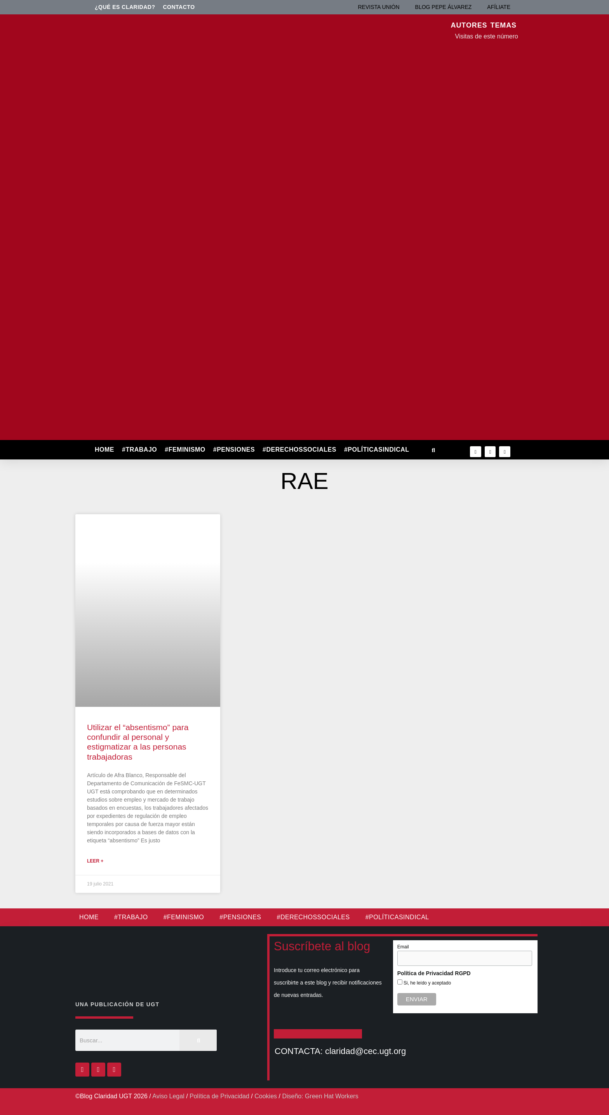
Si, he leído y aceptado (426, 983)
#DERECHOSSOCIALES (299, 449)
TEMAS (504, 25)
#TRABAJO (139, 449)
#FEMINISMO (185, 449)
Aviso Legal (168, 1096)
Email (403, 947)
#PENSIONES (234, 449)
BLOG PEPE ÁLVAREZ (443, 7)
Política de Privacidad (219, 1096)
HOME (104, 449)
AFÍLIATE (498, 7)
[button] (433, 450)
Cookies (265, 1096)
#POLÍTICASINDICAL (376, 449)
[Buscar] (198, 1040)
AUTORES (469, 25)
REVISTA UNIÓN (378, 7)
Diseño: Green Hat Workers (320, 1096)
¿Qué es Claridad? (125, 7)
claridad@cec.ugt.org (365, 1051)
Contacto (179, 7)
